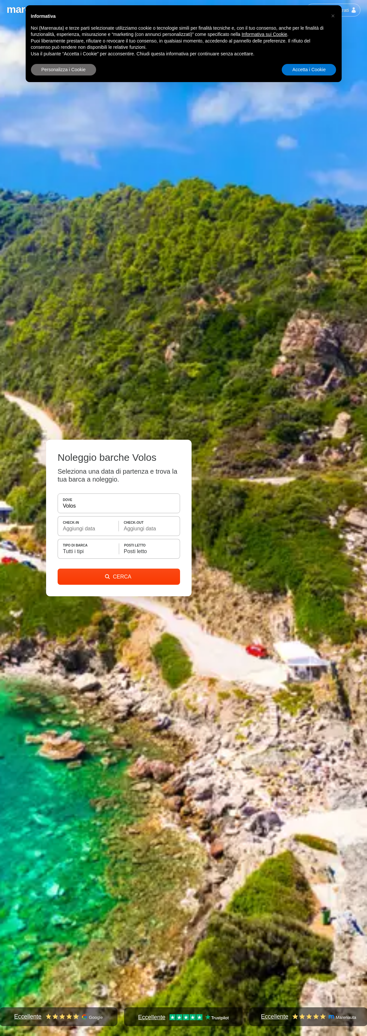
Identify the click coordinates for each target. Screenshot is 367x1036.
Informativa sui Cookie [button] (264, 34)
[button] (333, 16)
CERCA (118, 576)
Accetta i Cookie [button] (309, 69)
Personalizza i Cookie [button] (63, 69)
